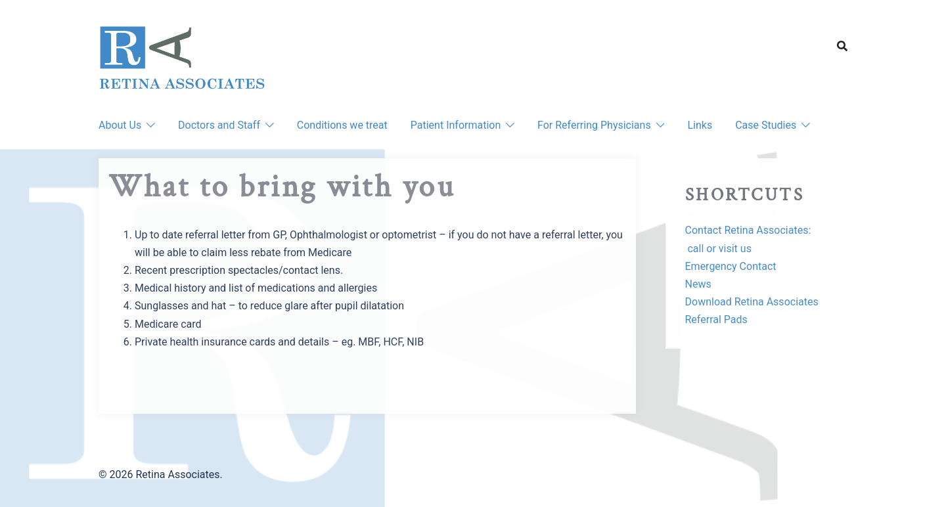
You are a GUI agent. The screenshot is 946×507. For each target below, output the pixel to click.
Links (699, 125)
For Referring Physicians (594, 125)
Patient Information (456, 125)
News (698, 284)
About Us (120, 125)
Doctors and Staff (219, 125)
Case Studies (765, 125)
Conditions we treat (342, 125)
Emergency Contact (731, 266)
